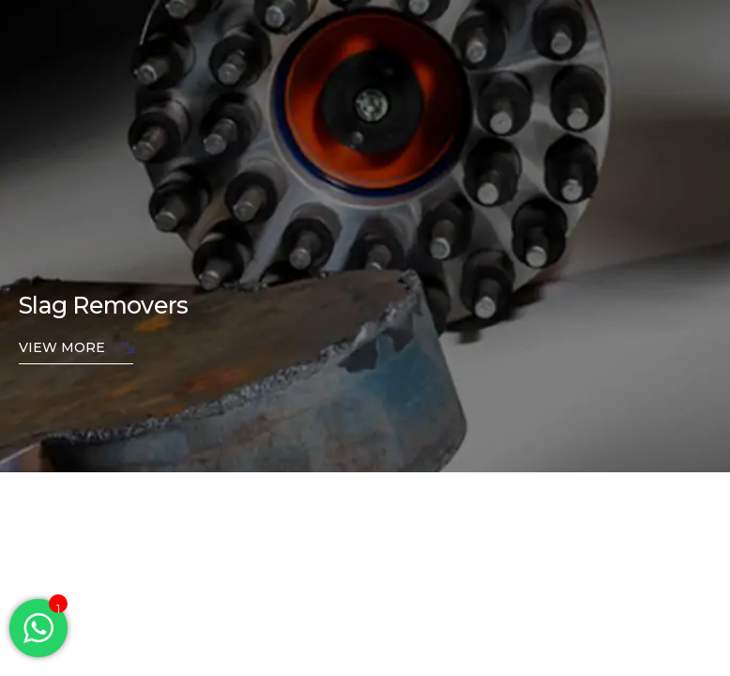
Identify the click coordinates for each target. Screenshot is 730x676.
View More (76, 348)
